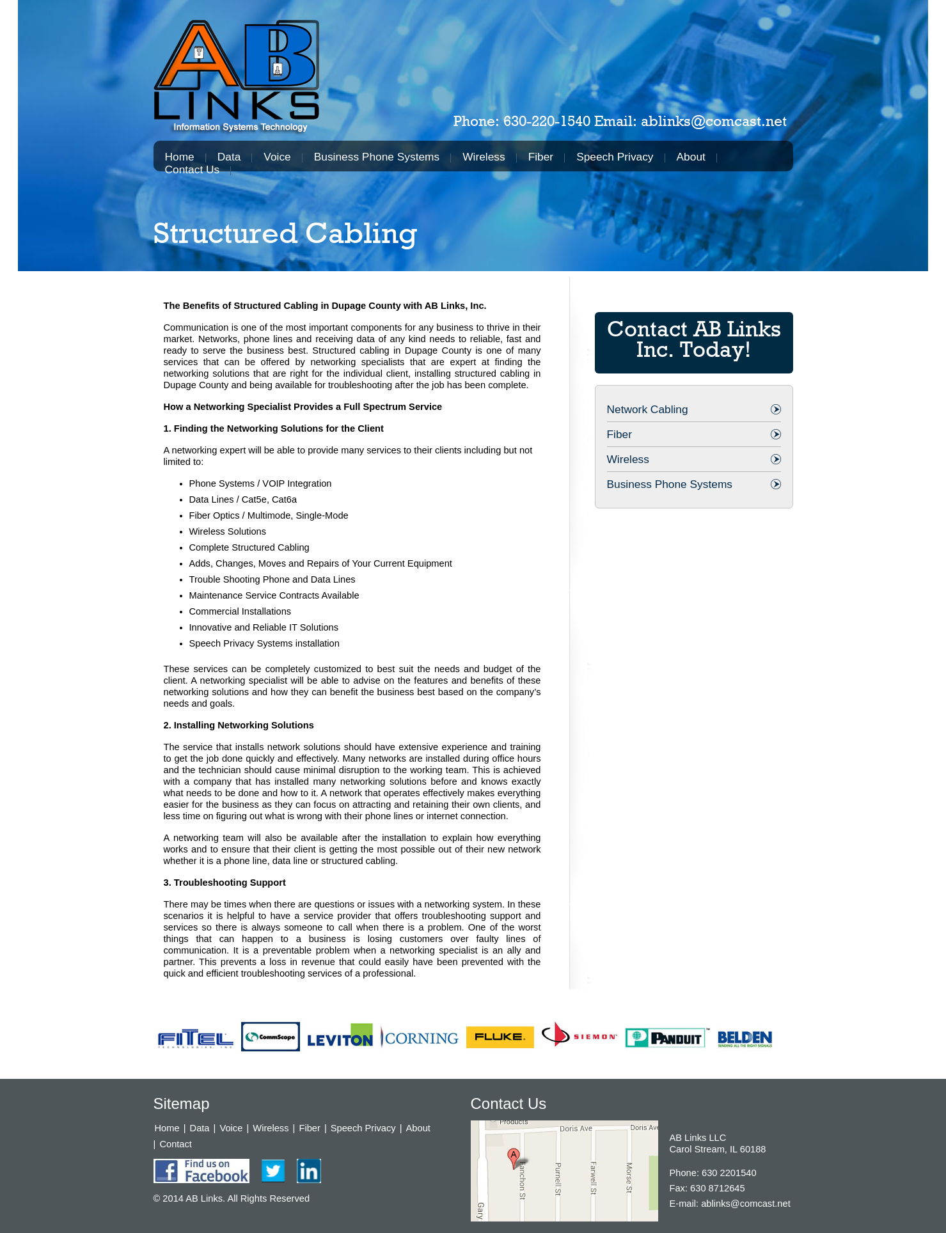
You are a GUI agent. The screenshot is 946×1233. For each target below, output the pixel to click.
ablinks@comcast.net (714, 121)
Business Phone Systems (376, 156)
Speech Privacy (614, 156)
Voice (277, 156)
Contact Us (192, 169)
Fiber (540, 156)
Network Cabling (647, 409)
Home (179, 156)
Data (229, 156)
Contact (175, 1144)
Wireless (483, 156)
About (691, 156)
